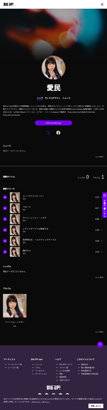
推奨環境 (62, 376)
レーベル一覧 (13, 366)
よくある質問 (64, 370)
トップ (40, 97)
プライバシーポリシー (40, 401)
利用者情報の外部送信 (89, 373)
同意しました (96, 406)
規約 (61, 373)
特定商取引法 (86, 370)
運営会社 (84, 363)
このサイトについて (85, 358)
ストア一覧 (63, 366)
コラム (38, 366)
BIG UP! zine (37, 358)
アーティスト (9, 358)
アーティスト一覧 (15, 363)
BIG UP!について (66, 363)
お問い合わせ (64, 379)
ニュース (66, 97)
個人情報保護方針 (88, 366)
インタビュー (40, 370)
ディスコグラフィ (52, 97)
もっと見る (99, 157)
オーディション (41, 373)
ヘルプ (58, 358)
